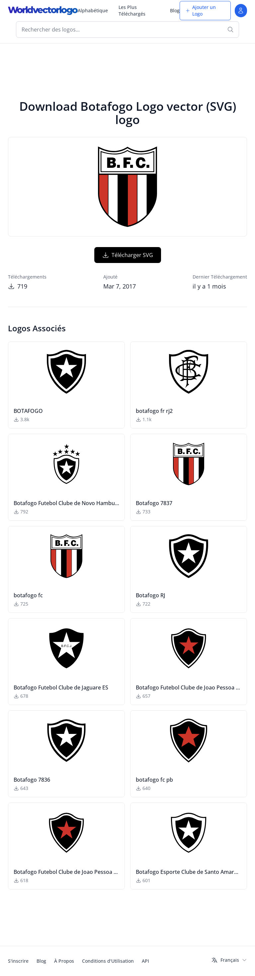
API (145, 961)
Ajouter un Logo (200, 10)
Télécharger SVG (127, 255)
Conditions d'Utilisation (108, 961)
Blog (175, 10)
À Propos (64, 961)
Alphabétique (93, 10)
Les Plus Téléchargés (132, 10)
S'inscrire (18, 961)
